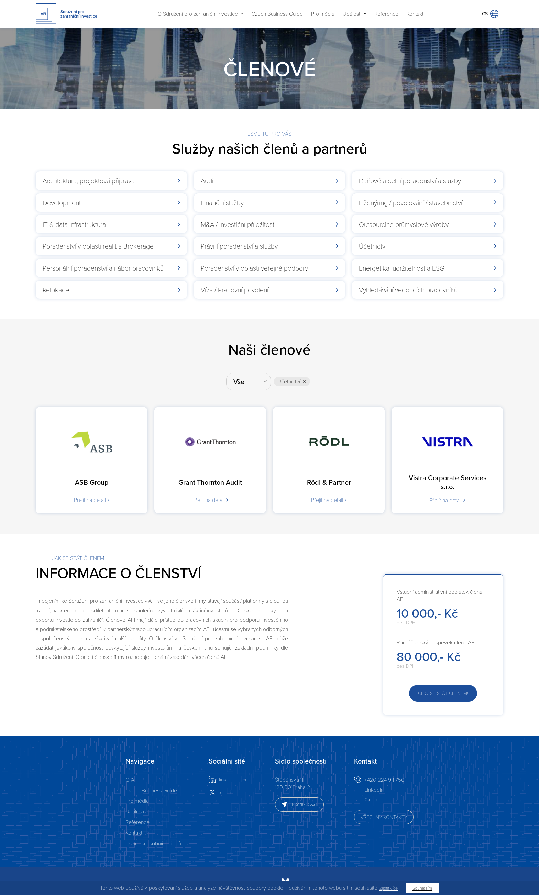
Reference (386, 13)
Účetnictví (290, 380)
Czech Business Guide (277, 13)
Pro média (322, 13)
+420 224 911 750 (384, 777)
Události (352, 13)
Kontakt (415, 13)
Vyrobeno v (199, 880)
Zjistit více (389, 888)
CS (490, 14)
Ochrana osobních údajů (153, 840)
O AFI (132, 777)
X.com (371, 796)
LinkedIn (374, 787)
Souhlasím (422, 888)
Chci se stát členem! (443, 690)
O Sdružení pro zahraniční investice (197, 13)
